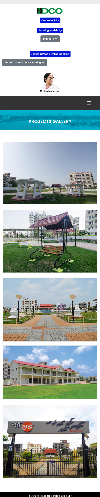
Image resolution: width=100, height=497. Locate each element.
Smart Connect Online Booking (24, 62)
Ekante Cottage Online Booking (50, 53)
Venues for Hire (50, 20)
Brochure (50, 38)
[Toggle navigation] (88, 102)
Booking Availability (50, 30)
